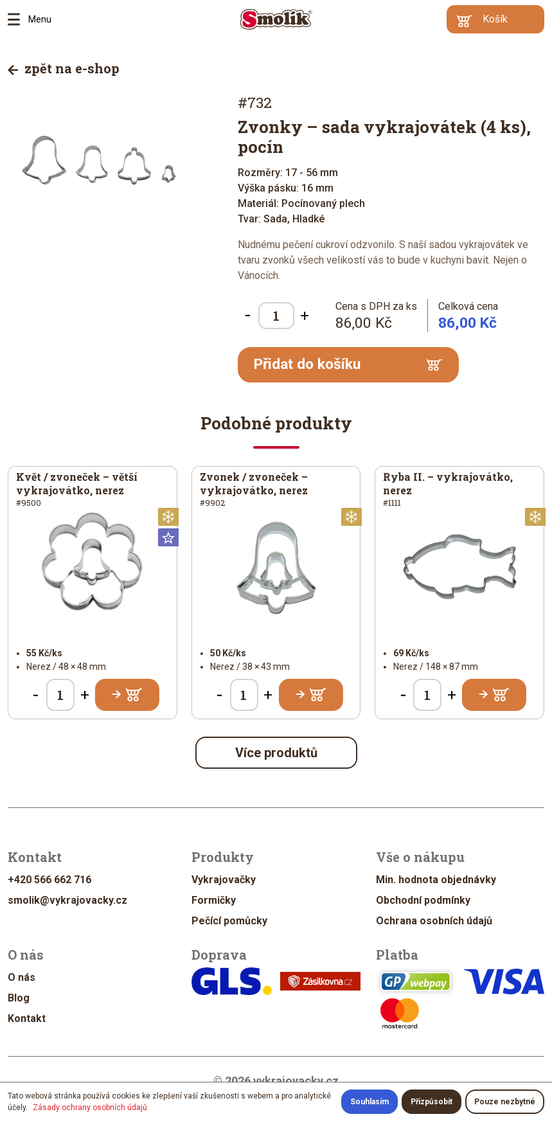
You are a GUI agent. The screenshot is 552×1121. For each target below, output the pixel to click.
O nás (21, 977)
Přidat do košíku (348, 364)
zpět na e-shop (64, 68)
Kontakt (27, 1018)
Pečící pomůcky (229, 921)
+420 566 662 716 (49, 880)
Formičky (213, 900)
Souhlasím (369, 1101)
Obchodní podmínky (423, 900)
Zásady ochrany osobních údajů (90, 1107)
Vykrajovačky (223, 880)
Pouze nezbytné (504, 1101)
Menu (18, 19)
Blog (19, 998)
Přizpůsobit (431, 1101)
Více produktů (276, 752)
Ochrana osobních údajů (434, 921)
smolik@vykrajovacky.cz (67, 900)
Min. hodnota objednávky (436, 880)
